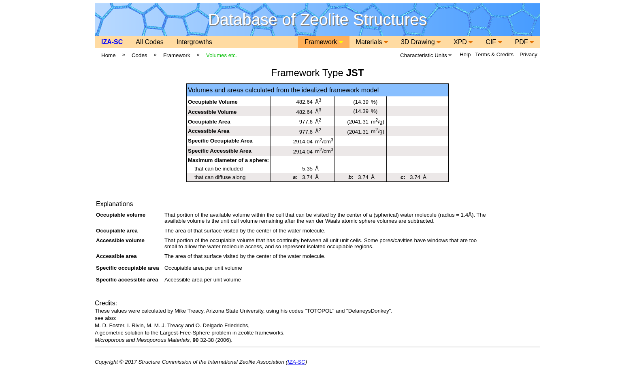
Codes (139, 55)
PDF (524, 41)
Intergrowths (194, 41)
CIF (494, 41)
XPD (463, 41)
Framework (324, 41)
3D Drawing (421, 41)
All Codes (149, 41)
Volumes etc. (221, 55)
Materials (372, 41)
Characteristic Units (426, 55)
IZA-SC (112, 41)
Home (108, 55)
